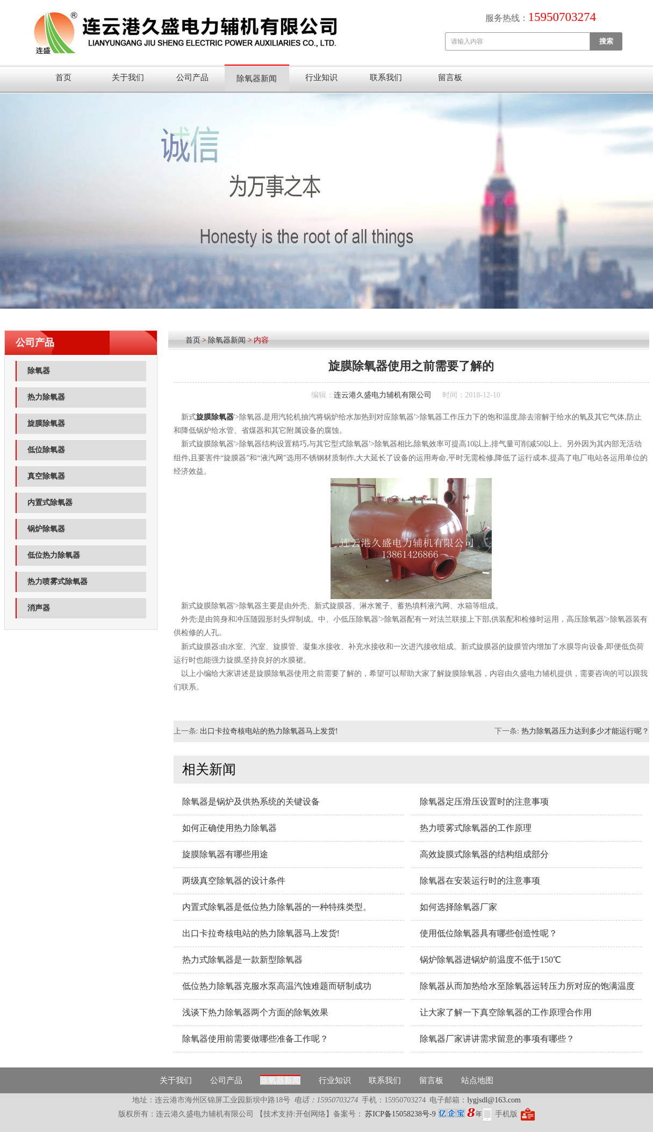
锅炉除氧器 (46, 529)
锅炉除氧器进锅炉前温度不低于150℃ (490, 959)
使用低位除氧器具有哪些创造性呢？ (488, 933)
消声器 (38, 608)
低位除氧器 (46, 450)
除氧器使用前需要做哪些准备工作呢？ (255, 1038)
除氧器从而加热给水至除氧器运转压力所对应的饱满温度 (527, 986)
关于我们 (128, 77)
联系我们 (386, 77)
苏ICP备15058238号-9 (399, 1114)
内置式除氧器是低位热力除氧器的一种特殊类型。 (276, 907)
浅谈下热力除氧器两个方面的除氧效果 (255, 1012)
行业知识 (321, 77)
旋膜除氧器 (46, 423)
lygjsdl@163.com (494, 1100)
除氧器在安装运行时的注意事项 (480, 880)
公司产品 (192, 77)
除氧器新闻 (256, 78)
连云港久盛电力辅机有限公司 (383, 395)
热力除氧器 (46, 397)
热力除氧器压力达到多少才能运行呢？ (585, 731)
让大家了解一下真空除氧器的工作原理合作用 (506, 1012)
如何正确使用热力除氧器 (229, 827)
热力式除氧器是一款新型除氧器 (242, 959)
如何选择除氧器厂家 (458, 907)
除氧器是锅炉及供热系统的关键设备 (251, 801)
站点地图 (477, 1080)
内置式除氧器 (50, 503)
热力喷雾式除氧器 (57, 582)
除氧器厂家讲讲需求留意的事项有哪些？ (497, 1038)
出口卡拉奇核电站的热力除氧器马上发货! (269, 731)
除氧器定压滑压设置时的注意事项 (484, 801)
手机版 (506, 1114)
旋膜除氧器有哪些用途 (225, 854)
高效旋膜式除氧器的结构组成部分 (484, 854)
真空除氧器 (46, 476)
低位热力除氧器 (53, 555)
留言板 (450, 77)
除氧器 (38, 371)
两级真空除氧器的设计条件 (233, 880)
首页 (63, 77)
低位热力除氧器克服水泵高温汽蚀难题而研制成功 (276, 986)
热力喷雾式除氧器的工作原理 (476, 827)
